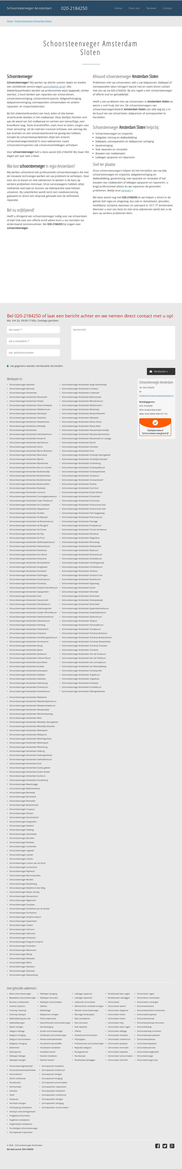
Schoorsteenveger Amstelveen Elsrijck (26, 401)
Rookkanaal (80, 1056)
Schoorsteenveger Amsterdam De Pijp (26, 533)
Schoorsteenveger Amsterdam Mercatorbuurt (82, 401)
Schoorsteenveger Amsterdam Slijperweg (80, 583)
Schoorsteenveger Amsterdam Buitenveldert (29, 484)
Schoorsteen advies (117, 1006)
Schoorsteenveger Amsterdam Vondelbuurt (81, 687)
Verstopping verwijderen (20, 1107)
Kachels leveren (47, 1060)
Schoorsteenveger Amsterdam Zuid (25, 763)
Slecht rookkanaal (17, 1078)
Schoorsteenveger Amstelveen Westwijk (27, 426)
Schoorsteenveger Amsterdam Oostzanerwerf (82, 480)
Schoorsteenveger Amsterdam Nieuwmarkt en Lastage (86, 438)
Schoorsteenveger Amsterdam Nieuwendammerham (86, 434)
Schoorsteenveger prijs (147, 1060)
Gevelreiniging (46, 1026)
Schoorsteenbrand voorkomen (151, 1010)
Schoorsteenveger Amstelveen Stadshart (27, 417)
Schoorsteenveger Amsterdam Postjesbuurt (81, 525)
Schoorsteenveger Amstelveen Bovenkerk (28, 397)
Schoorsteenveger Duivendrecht (24, 817)
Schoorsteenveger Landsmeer (22, 846)
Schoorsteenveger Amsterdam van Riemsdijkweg (84, 666)
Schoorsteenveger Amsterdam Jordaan (26, 666)
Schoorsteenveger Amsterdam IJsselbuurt (28, 654)
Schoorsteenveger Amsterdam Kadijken (27, 674)
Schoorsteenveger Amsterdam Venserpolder (82, 670)
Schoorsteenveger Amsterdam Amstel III (27, 438)
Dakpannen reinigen (49, 1014)
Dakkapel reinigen (17, 1060)
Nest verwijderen (82, 1018)
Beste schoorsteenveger (20, 993)
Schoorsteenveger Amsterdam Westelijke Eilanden (32, 726)
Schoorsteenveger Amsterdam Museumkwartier (83, 413)
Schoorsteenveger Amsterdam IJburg (26, 645)
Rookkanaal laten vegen (119, 993)
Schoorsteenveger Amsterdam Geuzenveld (28, 600)
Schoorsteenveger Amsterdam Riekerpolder (81, 546)
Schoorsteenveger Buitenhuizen (23, 805)
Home (10, 21)
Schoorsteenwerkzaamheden (22, 1070)
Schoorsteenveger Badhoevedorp (24, 788)
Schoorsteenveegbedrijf (148, 1051)
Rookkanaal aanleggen (85, 1060)
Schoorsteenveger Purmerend (23, 912)
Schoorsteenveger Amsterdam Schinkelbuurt (82, 567)
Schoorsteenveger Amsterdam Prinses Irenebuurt (84, 529)
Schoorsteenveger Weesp (20, 954)
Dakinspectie (15, 1051)
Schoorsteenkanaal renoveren (150, 1022)
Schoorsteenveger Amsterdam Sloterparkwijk (82, 600)
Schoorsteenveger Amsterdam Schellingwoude (83, 562)
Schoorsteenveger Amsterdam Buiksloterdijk (29, 471)
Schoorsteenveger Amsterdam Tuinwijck (80, 649)
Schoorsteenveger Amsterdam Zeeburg (27, 751)
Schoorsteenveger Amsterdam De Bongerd (28, 525)
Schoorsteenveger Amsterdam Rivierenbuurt (82, 554)
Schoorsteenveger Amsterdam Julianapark (28, 670)
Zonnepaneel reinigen (52, 1074)
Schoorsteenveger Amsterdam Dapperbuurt (29, 508)
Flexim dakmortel (48, 1018)
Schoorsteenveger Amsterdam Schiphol (80, 571)
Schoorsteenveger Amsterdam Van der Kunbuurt (84, 654)
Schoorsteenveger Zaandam (22, 966)
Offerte (78, 1031)
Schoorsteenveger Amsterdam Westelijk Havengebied (33, 722)
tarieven (126, 190)
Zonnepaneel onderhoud (53, 1070)
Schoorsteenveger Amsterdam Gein (25, 596)
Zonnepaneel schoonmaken (54, 1082)
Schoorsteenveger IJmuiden (21, 838)
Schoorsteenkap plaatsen (148, 1035)
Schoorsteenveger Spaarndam (23, 921)
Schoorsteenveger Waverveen (22, 950)
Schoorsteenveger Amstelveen (23, 392)
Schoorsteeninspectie (146, 1014)
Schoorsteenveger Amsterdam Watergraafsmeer (83, 691)
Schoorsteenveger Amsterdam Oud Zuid (80, 488)
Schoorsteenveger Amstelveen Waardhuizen (29, 421)
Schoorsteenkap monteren (149, 1031)
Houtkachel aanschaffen (51, 1043)
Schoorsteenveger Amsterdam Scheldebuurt (82, 558)
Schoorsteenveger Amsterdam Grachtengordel (30, 608)
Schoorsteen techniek (118, 1060)
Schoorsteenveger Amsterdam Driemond (27, 558)
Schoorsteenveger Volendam (22, 945)
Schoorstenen (15, 1074)
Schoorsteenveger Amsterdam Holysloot (27, 633)
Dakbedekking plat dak (19, 1018)
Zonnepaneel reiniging (52, 1078)
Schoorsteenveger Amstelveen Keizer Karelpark (30, 405)
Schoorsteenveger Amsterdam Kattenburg (28, 683)
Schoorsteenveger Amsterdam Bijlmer (26, 459)
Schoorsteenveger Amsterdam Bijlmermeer (28, 463)
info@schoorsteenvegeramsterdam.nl (156, 395)
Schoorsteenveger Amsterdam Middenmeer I (82, 405)
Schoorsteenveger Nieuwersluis (23, 896)
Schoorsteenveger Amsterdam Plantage (80, 521)
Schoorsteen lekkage (117, 1031)
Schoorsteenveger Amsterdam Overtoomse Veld (84, 508)
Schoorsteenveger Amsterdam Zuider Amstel (29, 771)
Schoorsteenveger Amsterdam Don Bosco (28, 554)
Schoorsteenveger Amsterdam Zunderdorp (28, 780)
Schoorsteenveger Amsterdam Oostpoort (80, 475)
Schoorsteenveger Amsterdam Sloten (33, 21)
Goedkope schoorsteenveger (53, 1035)
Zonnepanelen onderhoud (54, 1095)
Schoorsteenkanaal (145, 1018)
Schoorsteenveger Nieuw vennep (24, 892)
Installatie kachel (47, 1051)
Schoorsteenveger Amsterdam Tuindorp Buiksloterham (87, 637)
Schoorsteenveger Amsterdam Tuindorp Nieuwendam (86, 641)
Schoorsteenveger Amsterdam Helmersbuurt (29, 620)
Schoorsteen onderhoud (119, 1039)
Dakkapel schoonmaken (51, 1002)
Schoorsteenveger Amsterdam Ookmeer (80, 446)
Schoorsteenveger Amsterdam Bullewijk (27, 488)
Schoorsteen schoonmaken (120, 1056)
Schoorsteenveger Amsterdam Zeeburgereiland (30, 755)
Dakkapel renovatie (49, 997)
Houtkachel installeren (50, 1047)
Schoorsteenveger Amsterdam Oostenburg (81, 463)
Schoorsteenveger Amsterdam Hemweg (27, 624)
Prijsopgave (80, 1039)
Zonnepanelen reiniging (53, 1103)
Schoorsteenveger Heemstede (23, 834)
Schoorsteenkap (144, 1026)
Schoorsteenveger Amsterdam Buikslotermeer (30, 480)
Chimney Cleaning (17, 1010)
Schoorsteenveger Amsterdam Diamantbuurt (29, 546)
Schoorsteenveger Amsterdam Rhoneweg (80, 542)
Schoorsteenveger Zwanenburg (23, 975)
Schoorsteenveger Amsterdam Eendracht (27, 571)
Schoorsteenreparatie (146, 1043)
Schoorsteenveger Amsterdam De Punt (27, 537)
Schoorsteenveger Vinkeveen (22, 937)
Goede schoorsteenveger (51, 1031)
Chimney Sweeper (17, 1014)
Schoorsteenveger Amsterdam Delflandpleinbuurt (32, 542)
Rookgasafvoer (81, 1051)
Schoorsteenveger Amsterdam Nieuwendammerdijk (85, 430)
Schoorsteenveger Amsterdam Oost (78, 450)
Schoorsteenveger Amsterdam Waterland (28, 697)
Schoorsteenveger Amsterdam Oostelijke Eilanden (84, 459)
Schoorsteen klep (116, 1022)
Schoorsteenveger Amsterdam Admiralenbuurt (30, 434)
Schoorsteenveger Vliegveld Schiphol (26, 941)
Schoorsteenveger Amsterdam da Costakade (29, 504)
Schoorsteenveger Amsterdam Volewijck (80, 683)
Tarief (11, 1095)
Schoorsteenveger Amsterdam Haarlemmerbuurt (31, 616)
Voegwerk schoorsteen (19, 1115)
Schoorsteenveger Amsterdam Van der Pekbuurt (84, 658)
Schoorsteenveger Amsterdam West (25, 718)
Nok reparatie (81, 1026)
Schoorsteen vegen (145, 993)
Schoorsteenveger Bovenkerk (22, 796)
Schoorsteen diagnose (118, 1010)
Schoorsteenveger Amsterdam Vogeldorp (80, 678)
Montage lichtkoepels (84, 1014)
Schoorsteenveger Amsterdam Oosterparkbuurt (83, 467)
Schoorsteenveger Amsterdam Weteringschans (30, 738)
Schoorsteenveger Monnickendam (25, 875)
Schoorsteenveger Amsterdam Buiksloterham (30, 475)
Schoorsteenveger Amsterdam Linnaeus (80, 388)
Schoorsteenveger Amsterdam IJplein (26, 649)
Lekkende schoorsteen (85, 1002)
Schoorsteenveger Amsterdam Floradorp (27, 583)
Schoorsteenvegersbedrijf (21, 1066)
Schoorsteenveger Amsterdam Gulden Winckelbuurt (33, 612)
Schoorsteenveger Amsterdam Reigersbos (81, 537)
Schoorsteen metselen (118, 1035)
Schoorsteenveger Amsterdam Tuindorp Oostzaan (84, 645)
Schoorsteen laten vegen (119, 1026)
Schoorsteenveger (145, 1056)
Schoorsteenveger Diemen (21, 813)
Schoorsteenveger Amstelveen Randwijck (28, 413)
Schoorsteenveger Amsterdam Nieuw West (81, 426)
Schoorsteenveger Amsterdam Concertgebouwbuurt (33, 496)
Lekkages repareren (83, 997)
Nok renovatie (81, 1022)
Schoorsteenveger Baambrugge (23, 784)
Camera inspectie (17, 1006)
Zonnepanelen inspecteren (54, 1086)
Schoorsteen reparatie (118, 1051)
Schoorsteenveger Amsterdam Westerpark (28, 730)
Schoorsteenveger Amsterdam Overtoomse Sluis (84, 504)
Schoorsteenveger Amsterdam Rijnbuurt (80, 550)
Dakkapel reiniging (48, 993)
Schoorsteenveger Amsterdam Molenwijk (80, 409)
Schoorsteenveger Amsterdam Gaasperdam (29, 591)
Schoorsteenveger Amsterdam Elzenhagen (28, 575)
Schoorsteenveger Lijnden (21, 854)
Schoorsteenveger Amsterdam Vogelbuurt (81, 674)
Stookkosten (15, 1082)
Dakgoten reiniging (18, 1043)
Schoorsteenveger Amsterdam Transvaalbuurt (82, 624)
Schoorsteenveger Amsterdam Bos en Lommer (30, 467)
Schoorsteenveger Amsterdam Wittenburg (28, 747)
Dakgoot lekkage (17, 1031)
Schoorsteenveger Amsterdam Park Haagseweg (83, 513)
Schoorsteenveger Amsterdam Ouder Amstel (82, 492)
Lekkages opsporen (83, 993)
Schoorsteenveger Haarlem (21, 825)
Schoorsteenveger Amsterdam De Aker (26, 513)
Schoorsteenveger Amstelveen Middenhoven (29, 409)
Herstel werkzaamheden (51, 1039)
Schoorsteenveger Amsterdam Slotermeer (81, 596)
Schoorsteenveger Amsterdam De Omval (27, 529)
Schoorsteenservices (146, 1047)
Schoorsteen (113, 1002)
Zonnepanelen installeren (53, 1090)
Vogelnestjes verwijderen (20, 1124)
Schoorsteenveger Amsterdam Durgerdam (28, 567)
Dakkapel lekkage (17, 1056)
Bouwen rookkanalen (19, 1002)
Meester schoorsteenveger (87, 1010)
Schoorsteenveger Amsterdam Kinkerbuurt (28, 687)
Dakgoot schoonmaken (20, 1039)
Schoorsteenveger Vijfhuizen (22, 933)
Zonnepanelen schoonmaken (55, 1107)
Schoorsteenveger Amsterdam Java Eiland (28, 662)
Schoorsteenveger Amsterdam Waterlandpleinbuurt (32, 701)
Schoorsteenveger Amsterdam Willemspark (28, 742)
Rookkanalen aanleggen (119, 997)
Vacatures (13, 1099)
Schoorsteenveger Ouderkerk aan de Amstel (29, 908)
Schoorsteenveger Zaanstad (22, 970)
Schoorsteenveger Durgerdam (23, 821)
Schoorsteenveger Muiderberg (23, 883)
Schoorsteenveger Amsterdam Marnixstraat (81, 397)
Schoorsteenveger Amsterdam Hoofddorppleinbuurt (33, 637)
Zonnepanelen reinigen (52, 1099)
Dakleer (43, 1006)
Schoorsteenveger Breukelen (22, 800)
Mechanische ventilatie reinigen (89, 1006)
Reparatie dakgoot (83, 1047)
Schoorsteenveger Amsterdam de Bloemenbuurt (31, 521)
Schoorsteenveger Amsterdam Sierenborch (81, 579)
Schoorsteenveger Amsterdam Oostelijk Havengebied (86, 455)
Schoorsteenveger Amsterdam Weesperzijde (29, 709)
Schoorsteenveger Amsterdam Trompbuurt (81, 629)
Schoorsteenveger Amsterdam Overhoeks (81, 500)
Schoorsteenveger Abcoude (21, 388)
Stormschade (15, 1086)
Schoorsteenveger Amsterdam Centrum (27, 492)
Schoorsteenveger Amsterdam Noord (79, 442)
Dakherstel (14, 1047)
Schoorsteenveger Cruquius (22, 809)
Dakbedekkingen (17, 1022)
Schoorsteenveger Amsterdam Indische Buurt (30, 658)
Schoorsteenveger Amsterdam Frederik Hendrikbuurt (33, 587)
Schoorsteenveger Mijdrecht (22, 871)
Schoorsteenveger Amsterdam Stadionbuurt (82, 616)
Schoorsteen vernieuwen (148, 997)
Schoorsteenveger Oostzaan (22, 904)
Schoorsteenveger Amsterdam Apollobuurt (28, 442)
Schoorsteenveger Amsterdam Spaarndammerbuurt (85, 608)
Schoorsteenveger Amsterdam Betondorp (28, 455)
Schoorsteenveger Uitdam (21, 925)
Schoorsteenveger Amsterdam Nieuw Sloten (82, 421)
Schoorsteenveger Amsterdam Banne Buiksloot (30, 450)
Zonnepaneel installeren (53, 1066)
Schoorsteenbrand (145, 1006)
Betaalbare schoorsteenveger (22, 997)
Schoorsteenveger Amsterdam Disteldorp (28, 550)
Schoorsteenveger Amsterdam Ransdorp (80, 533)
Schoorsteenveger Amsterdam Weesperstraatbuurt (32, 705)
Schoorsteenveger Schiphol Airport (25, 917)
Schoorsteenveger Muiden (21, 879)
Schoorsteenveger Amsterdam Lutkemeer (80, 392)
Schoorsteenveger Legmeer (21, 850)
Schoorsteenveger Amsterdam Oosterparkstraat (83, 471)
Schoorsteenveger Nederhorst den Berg (27, 887)
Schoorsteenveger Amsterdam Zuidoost (27, 775)
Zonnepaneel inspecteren (21, 1132)
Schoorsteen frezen (116, 1014)
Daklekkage (45, 1010)
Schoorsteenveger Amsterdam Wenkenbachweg (31, 713)
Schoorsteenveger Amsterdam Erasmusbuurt (29, 579)
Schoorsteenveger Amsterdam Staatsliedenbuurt (84, 612)
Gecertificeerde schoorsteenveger (55, 1022)
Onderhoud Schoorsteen (86, 1035)
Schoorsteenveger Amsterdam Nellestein (80, 417)
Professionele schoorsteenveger (89, 1043)
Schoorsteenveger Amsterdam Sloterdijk (80, 591)
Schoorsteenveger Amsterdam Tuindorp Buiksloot (84, 633)
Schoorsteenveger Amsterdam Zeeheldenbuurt (30, 759)
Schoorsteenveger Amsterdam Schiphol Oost (82, 575)
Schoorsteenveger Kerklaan (21, 842)
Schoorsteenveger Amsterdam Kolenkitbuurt (29, 691)
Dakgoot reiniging (17, 1035)
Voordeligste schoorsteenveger (23, 1128)
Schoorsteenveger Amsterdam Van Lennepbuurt (84, 662)
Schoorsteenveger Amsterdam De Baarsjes (28, 517)
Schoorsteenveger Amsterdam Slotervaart (81, 604)
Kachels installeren (48, 1056)
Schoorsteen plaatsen (118, 1043)
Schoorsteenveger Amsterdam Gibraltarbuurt (29, 604)
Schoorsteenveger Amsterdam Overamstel (81, 496)
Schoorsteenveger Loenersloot (23, 867)
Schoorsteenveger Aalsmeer (22, 384)
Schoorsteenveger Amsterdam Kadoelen (27, 678)
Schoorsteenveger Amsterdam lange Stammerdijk (84, 384)
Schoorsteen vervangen (147, 1002)
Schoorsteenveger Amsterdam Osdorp (79, 484)
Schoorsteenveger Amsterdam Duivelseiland (29, 562)
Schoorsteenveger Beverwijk (22, 792)
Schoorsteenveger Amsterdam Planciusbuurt (82, 517)
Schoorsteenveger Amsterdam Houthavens (28, 641)
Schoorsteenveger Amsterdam (29, 8)
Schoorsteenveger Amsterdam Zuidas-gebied (29, 767)
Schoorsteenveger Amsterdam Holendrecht (29, 629)
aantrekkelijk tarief (54, 86)
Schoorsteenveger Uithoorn (22, 929)
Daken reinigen (16, 1026)
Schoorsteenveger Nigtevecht (22, 900)
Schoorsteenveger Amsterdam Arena (26, 446)
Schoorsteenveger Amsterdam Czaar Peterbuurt (31, 500)
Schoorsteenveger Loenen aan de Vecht (27, 863)
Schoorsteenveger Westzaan (22, 958)
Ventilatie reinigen (17, 1103)
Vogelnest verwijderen (19, 1119)
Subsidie (13, 1090)
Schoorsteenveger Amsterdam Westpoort (28, 734)
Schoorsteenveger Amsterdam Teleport (79, 620)
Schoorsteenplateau (146, 1039)
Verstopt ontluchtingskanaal (22, 1111)
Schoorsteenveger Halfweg (21, 829)
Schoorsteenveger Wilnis (20, 962)
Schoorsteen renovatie (118, 1047)
